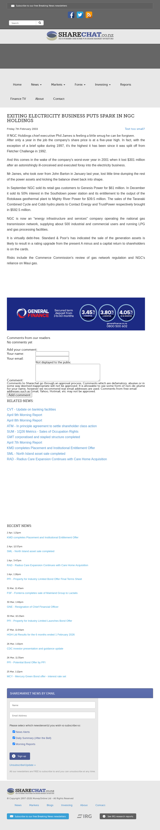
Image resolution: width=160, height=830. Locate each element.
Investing (103, 84)
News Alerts (21, 731)
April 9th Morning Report (24, 415)
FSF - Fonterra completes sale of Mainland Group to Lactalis (42, 593)
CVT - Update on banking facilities (31, 409)
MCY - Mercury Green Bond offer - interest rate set (36, 676)
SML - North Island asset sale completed (36, 453)
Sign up (22, 756)
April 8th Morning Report (24, 420)
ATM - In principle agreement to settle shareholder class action (52, 426)
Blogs (50, 805)
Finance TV (18, 98)
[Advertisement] (76, 284)
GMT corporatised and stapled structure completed (43, 437)
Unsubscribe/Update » (23, 765)
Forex (80, 84)
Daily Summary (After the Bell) (32, 738)
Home (17, 84)
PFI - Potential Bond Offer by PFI (26, 662)
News (36, 84)
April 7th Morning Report (24, 442)
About (39, 98)
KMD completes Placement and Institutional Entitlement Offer (51, 448)
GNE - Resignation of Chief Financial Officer (32, 606)
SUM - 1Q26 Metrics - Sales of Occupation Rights (42, 431)
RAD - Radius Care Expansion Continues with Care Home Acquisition (57, 459)
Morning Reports (24, 744)
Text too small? (135, 128)
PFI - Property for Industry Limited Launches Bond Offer (39, 620)
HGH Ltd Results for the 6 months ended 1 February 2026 (41, 634)
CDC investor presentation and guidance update (35, 648)
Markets (58, 84)
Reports (125, 84)
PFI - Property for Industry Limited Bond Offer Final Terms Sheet (44, 579)
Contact (58, 98)
